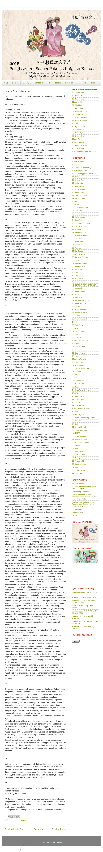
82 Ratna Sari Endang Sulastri (84, 418)
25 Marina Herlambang (81, 223)
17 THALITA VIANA (79, 195)
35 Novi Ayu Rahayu (80, 257)
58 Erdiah (76, 124)
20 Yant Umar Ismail (80, 208)
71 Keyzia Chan (78, 130)
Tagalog (57, 83)
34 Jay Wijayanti (78, 254)
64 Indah (75, 356)
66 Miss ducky (77, 362)
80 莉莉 (75, 412)
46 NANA (75, 294)
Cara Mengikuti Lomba (81, 492)
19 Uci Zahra (77, 202)
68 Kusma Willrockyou (80, 368)
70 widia (75, 378)
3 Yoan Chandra (78, 239)
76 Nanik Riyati (78, 133)
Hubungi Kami (77, 512)
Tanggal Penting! (78, 483)
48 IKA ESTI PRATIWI (80, 300)
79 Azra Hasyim (78, 142)
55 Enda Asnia (77, 325)
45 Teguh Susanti (78, 291)
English (15, 83)
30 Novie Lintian (78, 242)
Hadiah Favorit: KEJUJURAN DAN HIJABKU (83, 602)
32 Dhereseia (77, 248)
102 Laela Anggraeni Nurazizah (84, 151)
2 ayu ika (75, 205)
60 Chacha (76, 344)
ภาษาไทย (27, 83)
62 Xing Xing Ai (78, 350)
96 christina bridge (79, 464)
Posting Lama (58, 829)
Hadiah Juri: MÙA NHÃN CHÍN (84, 597)
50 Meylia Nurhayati (79, 117)
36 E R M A (76, 260)
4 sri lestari (76, 273)
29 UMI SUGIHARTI (80, 236)
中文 (6, 83)
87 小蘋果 (76, 433)
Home (92, 83)
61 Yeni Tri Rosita (79, 347)
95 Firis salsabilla (78, 148)
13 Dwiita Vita (77, 96)
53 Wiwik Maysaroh (79, 121)
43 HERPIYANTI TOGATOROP (84, 285)
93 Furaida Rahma (79, 455)
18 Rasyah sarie (78, 99)
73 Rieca (75, 387)
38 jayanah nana (78, 266)
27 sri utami (76, 229)
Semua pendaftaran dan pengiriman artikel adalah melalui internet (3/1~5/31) (84, 497)
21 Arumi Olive (77, 102)
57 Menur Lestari (78, 331)
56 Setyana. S (77, 328)
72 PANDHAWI (78, 384)
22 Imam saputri (78, 214)
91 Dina (75, 449)
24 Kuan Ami (77, 220)
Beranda (38, 829)
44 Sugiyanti (77, 288)
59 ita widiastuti (78, 337)
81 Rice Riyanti (78, 415)
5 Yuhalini (76, 306)
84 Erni (75, 424)
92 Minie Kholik (78, 452)
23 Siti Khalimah (78, 217)
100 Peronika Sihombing (81, 168)
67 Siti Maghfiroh (78, 365)
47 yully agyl (77, 297)
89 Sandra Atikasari (18, 820)
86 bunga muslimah (79, 430)
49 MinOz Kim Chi (79, 304)
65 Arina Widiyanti (79, 359)
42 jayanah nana (78, 282)
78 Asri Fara (76, 139)
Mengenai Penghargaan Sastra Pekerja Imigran (84, 487)
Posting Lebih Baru (15, 829)
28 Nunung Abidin (79, 232)
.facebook (81, 83)
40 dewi (75, 276)
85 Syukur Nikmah (79, 427)
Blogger (59, 842)
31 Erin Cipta (77, 105)
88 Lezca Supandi (79, 436)
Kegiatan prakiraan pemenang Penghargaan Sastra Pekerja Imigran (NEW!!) (83, 504)
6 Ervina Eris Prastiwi (80, 341)
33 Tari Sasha (77, 108)
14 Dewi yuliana (78, 186)
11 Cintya (75, 177)
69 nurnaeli (76, 371)
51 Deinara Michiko (79, 313)
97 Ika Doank (77, 467)
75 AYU (75, 393)
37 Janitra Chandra (79, 263)
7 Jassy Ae (76, 374)
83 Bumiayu (76, 421)
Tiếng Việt (69, 83)
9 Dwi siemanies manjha (81, 442)
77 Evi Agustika (78, 136)
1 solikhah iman (78, 161)
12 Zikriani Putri (78, 93)
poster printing (77, 509)
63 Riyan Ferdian (78, 127)
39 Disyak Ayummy (79, 111)
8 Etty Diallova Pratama (81, 408)
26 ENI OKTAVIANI (79, 226)
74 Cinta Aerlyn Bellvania (81, 390)
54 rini (74, 322)
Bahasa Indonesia (42, 83)
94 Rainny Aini (77, 458)
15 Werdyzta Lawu (79, 189)
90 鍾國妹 (76, 446)
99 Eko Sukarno (78, 473)
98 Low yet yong (78, 470)
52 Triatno (76, 316)
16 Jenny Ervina (78, 192)
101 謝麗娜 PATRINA (80, 171)
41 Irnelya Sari (77, 114)
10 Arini (75, 164)
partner (75, 515)
